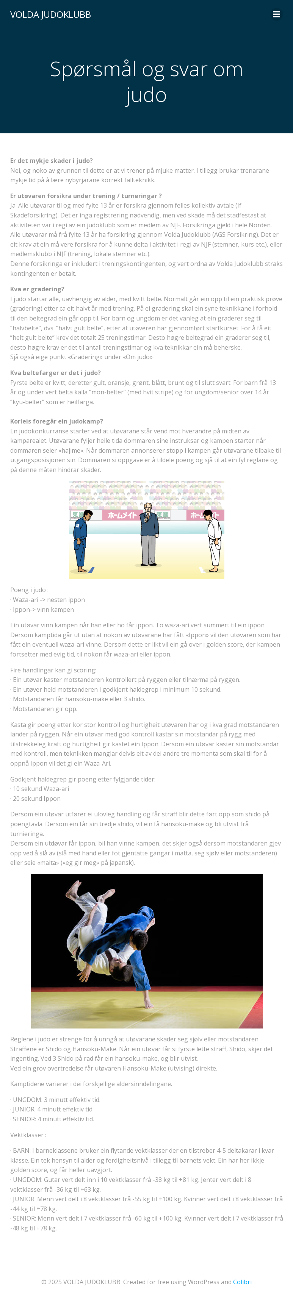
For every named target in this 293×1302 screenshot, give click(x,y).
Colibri (242, 1282)
